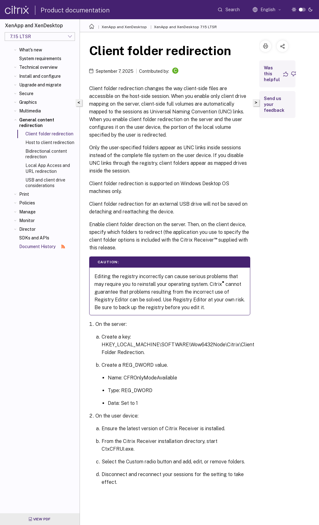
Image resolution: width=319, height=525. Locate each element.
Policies (27, 202)
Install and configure (40, 76)
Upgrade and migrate (40, 84)
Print (24, 194)
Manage (27, 211)
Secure (26, 93)
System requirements (40, 58)
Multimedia (30, 110)
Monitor (27, 220)
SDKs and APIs (34, 237)
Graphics (28, 102)
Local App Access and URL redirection (47, 168)
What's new (30, 49)
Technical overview (38, 67)
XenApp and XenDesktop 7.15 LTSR (185, 27)
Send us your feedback (274, 104)
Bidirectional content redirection (46, 154)
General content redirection (36, 122)
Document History (42, 246)
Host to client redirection (49, 142)
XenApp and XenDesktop (124, 27)
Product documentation (75, 10)
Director (27, 229)
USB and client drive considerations (45, 182)
